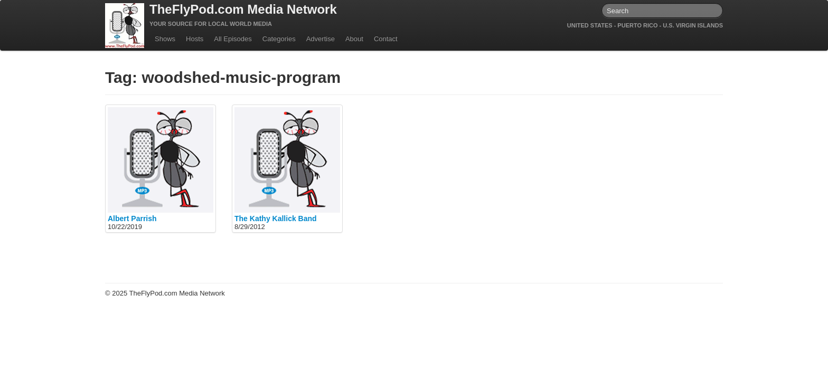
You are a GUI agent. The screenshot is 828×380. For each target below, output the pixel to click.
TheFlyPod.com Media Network (243, 9)
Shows (165, 39)
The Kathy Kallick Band (275, 218)
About (354, 39)
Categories (279, 39)
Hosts (194, 39)
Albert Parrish (132, 218)
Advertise (320, 39)
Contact (386, 39)
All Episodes (233, 39)
